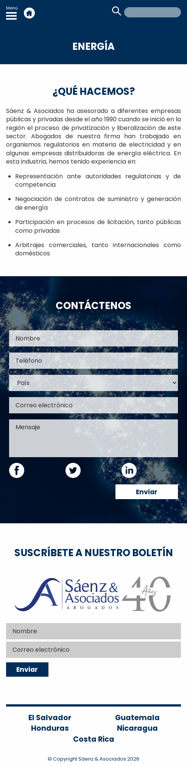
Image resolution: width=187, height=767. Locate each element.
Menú (12, 12)
